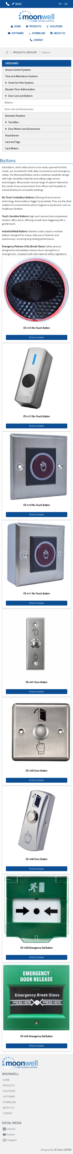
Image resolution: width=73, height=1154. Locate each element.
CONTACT (8, 1113)
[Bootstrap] (20, 1062)
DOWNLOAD (9, 1102)
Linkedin (9, 1129)
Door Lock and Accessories (19, 109)
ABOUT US (8, 1107)
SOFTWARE (9, 1096)
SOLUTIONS (9, 1091)
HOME (6, 1080)
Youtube (9, 1134)
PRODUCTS (9, 1085)
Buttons (9, 102)
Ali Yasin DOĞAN (62, 1149)
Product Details (36, 337)
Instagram (10, 1140)
